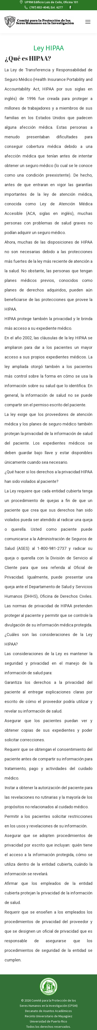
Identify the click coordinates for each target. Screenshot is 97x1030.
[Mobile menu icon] (87, 21)
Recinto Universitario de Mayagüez (48, 1016)
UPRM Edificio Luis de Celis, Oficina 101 (48, 2)
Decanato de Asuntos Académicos (48, 1011)
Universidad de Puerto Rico (48, 1021)
